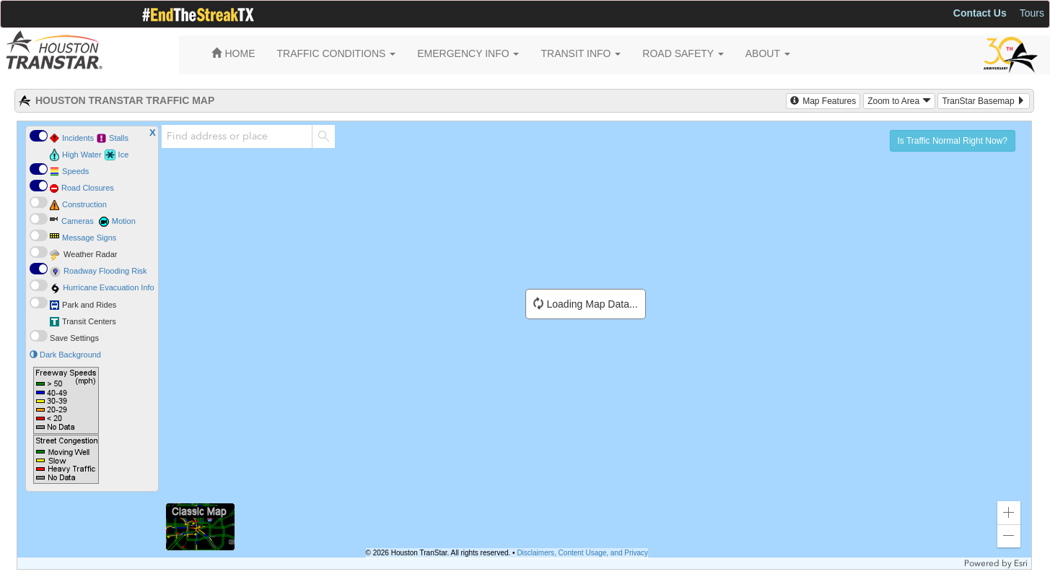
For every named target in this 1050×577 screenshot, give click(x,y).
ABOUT (767, 53)
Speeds (75, 171)
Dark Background (65, 354)
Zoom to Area (898, 101)
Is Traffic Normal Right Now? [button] (953, 141)
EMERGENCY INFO (468, 53)
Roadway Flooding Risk (105, 270)
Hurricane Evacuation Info (108, 287)
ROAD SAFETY (682, 53)
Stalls (118, 138)
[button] (1008, 512)
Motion (124, 221)
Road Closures (87, 187)
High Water (82, 154)
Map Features (823, 101)
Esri (1021, 563)
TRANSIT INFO (581, 53)
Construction (84, 204)
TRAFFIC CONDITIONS (336, 53)
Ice (123, 154)
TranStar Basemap (983, 101)
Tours (1032, 13)
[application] (524, 345)
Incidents (78, 138)
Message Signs (89, 237)
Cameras (77, 221)
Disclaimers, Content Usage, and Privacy (582, 553)
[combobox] (237, 136)
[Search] (323, 136)
